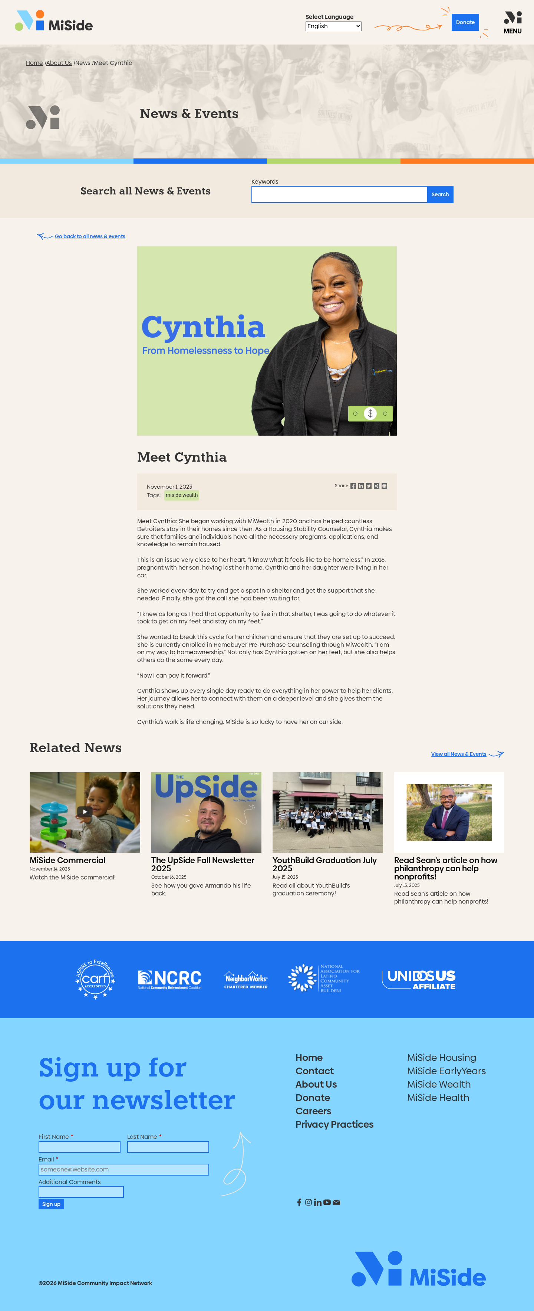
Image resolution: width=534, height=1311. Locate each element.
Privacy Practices (335, 1124)
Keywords (264, 182)
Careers (314, 1111)
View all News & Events (467, 754)
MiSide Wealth (182, 495)
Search (440, 194)
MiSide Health (438, 1097)
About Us (59, 63)
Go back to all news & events (81, 236)
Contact (315, 1071)
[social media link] (300, 1204)
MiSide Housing (442, 1057)
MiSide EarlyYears (446, 1071)
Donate (465, 22)
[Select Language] (334, 26)
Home (34, 63)
